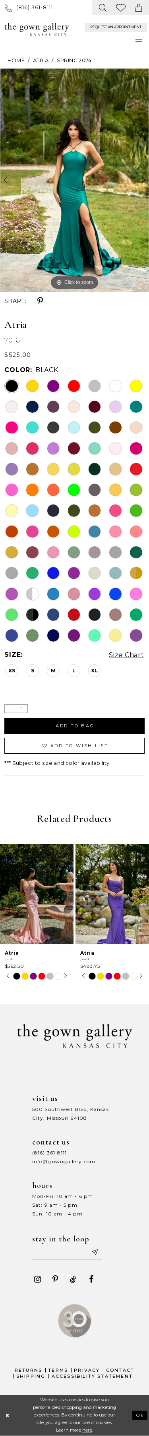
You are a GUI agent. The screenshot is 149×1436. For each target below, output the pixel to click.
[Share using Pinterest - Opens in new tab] (40, 301)
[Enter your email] (67, 1252)
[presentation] (37, 894)
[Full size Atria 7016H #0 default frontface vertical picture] (74, 180)
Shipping (31, 1376)
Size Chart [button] (126, 655)
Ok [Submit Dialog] (140, 1415)
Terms (58, 1370)
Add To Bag (75, 726)
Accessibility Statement (92, 1376)
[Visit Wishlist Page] (121, 7)
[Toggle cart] (139, 7)
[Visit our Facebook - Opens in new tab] (91, 1279)
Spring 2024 (74, 60)
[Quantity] (16, 708)
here (87, 1430)
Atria (40, 60)
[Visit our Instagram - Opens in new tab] (37, 1279)
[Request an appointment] (116, 27)
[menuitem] (29, 7)
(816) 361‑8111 (49, 1153)
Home (16, 60)
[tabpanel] (74, 180)
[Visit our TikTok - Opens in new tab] (73, 1279)
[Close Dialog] (7, 1415)
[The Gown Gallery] (36, 29)
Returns (28, 1370)
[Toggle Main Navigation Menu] (139, 39)
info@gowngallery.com (63, 1161)
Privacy (87, 1370)
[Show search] (103, 7)
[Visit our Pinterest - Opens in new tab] (55, 1279)
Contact (120, 1370)
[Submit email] (94, 1252)
